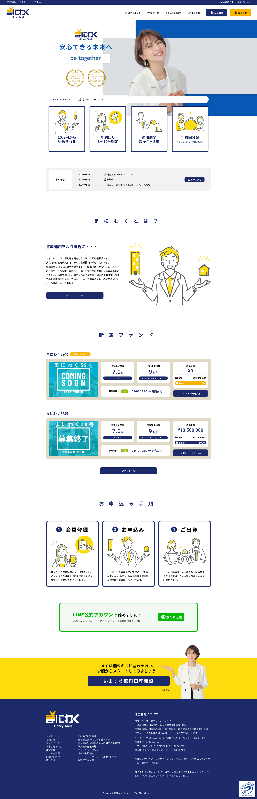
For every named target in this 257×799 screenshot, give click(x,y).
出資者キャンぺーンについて (119, 174)
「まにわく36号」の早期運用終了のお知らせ (127, 184)
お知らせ (50, 739)
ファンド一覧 (153, 12)
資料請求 (50, 760)
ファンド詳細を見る (190, 393)
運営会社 (50, 750)
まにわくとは (53, 736)
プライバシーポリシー (89, 750)
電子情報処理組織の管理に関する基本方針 (100, 743)
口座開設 (216, 12)
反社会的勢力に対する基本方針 (94, 739)
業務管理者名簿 (86, 760)
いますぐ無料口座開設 (128, 681)
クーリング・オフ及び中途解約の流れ (97, 756)
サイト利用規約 (86, 753)
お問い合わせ (53, 756)
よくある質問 (194, 12)
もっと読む (194, 179)
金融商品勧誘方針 (87, 736)
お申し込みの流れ (173, 12)
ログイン (240, 12)
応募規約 (108, 179)
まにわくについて (133, 12)
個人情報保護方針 (87, 746)
